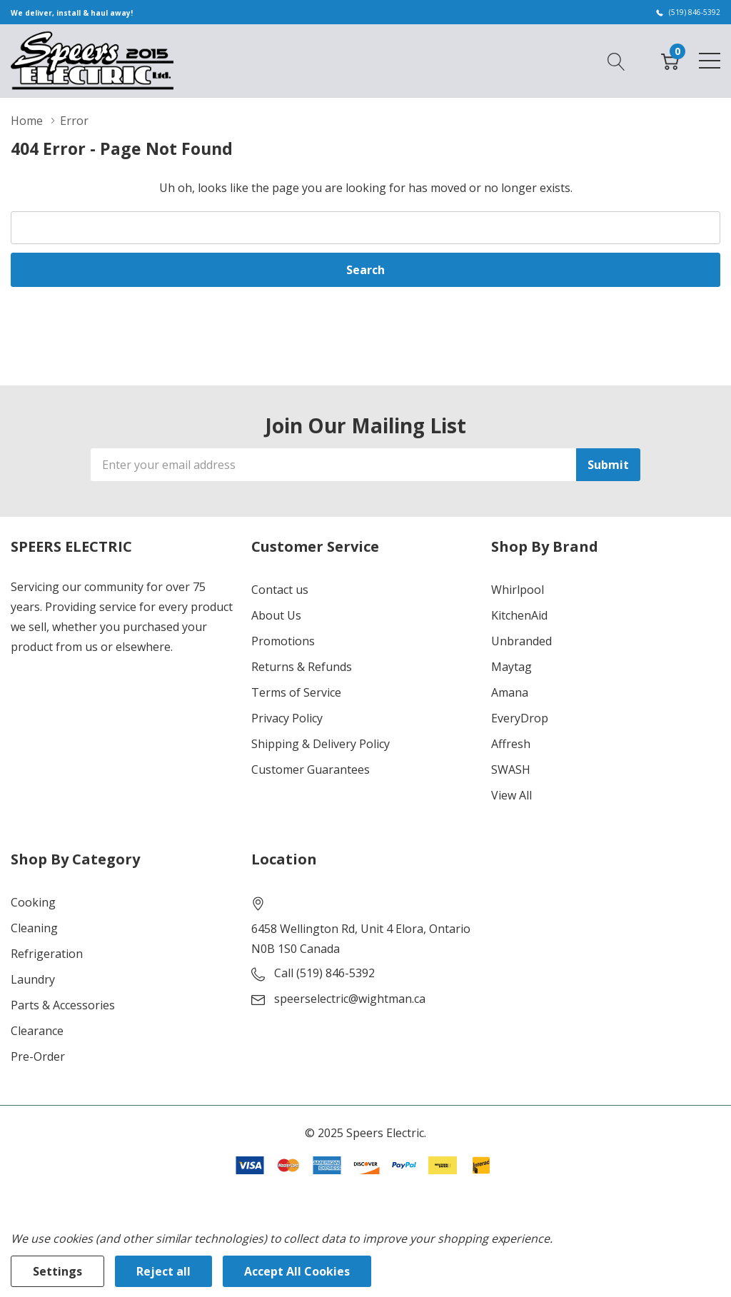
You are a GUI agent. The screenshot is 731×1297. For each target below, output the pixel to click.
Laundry (33, 979)
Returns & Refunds (301, 667)
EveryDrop (519, 718)
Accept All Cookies (297, 1271)
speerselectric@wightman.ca (349, 998)
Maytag (511, 667)
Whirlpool (517, 589)
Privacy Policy (287, 718)
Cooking (33, 902)
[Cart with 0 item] (670, 60)
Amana (509, 692)
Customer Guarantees (310, 769)
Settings (57, 1271)
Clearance (37, 1031)
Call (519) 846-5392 (324, 973)
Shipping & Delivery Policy (320, 744)
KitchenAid (519, 615)
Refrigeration (47, 954)
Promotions (283, 641)
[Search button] (616, 60)
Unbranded (521, 641)
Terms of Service (296, 692)
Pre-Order (38, 1056)
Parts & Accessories (63, 1005)
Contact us (279, 589)
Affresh (510, 744)
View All (511, 795)
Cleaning (34, 928)
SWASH (510, 769)
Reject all (163, 1271)
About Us (276, 615)
